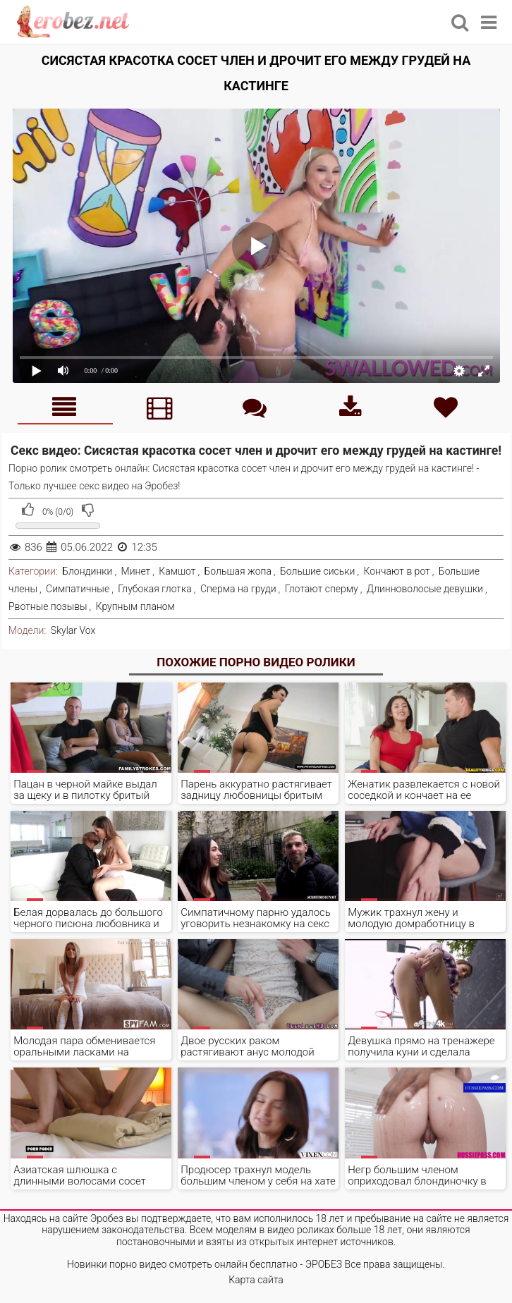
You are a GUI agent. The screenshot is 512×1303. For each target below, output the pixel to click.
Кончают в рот (397, 571)
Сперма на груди (238, 588)
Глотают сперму (321, 588)
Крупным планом (135, 606)
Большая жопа (238, 571)
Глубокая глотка (155, 588)
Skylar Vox (73, 630)
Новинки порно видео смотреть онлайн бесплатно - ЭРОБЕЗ (204, 1264)
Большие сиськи (317, 571)
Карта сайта (256, 1279)
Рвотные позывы (47, 606)
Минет (136, 571)
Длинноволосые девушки (425, 588)
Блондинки (87, 571)
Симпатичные (77, 588)
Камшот (177, 571)
